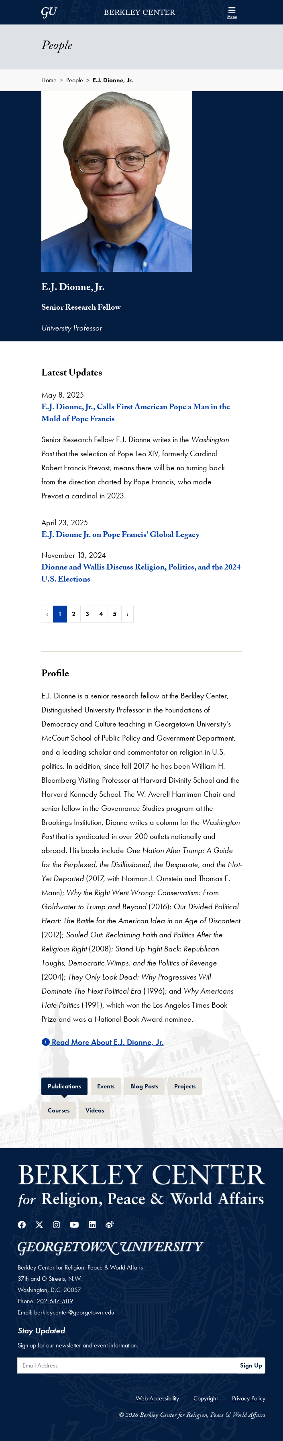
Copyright (205, 1398)
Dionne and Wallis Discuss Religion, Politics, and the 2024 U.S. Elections (140, 574)
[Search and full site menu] (232, 12)
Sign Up (251, 1365)
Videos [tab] (98, 1109)
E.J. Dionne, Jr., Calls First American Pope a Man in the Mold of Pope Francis (135, 414)
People (74, 80)
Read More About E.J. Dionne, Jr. (103, 1042)
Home (49, 80)
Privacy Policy (248, 1398)
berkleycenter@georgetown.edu (74, 1312)
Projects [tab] (188, 1085)
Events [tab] (109, 1085)
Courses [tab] (62, 1109)
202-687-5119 (55, 1301)
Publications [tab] (68, 1085)
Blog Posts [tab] (147, 1085)
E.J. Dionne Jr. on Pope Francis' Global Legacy (120, 536)
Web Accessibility (157, 1398)
